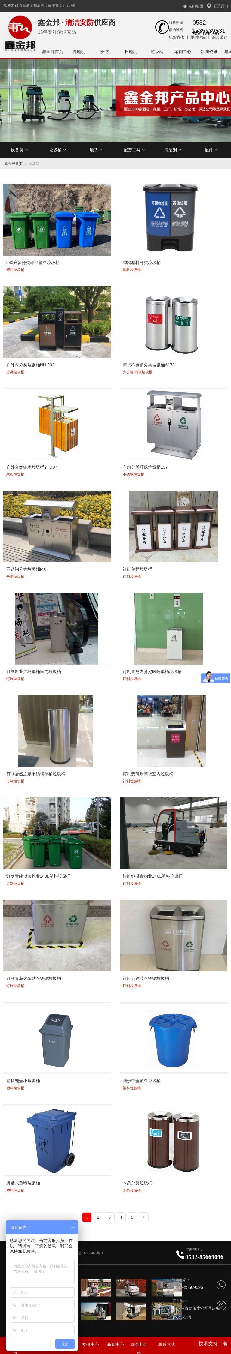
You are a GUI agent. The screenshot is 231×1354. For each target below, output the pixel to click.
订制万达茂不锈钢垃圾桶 (145, 977)
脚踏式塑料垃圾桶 (22, 1182)
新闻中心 (115, 1344)
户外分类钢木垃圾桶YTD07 (31, 467)
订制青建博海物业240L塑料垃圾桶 (38, 875)
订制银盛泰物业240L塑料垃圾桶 (152, 875)
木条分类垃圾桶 (137, 1182)
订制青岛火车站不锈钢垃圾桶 (33, 977)
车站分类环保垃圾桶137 (144, 467)
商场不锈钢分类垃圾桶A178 (148, 364)
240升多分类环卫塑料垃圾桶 (32, 262)
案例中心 (182, 51)
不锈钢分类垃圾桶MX (26, 569)
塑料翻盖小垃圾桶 (22, 1080)
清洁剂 (172, 149)
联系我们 (221, 6)
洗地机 (78, 51)
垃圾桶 (157, 51)
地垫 (96, 149)
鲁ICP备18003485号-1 (86, 1253)
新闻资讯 (209, 51)
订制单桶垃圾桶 (137, 569)
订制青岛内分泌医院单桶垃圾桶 (151, 671)
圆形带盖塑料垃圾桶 (141, 1080)
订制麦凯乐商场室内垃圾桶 (147, 773)
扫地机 (131, 51)
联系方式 (166, 1344)
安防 (104, 51)
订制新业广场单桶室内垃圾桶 (33, 671)
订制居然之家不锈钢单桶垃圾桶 (35, 773)
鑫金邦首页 (52, 51)
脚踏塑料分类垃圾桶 (141, 262)
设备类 (19, 149)
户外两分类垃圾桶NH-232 (30, 364)
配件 (211, 149)
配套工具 (134, 149)
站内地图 (196, 6)
